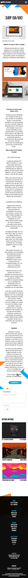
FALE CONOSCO (14, 505)
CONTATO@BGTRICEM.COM (14, 557)
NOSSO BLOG (14, 513)
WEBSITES (14, 529)
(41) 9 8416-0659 (14, 558)
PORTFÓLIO (14, 515)
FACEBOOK (14, 541)
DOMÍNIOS (14, 531)
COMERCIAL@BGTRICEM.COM (14, 555)
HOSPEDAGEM (14, 525)
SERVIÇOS (14, 523)
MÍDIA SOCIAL (14, 527)
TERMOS (14, 517)
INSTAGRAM (14, 539)
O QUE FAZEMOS (14, 503)
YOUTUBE (14, 543)
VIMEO (14, 544)
